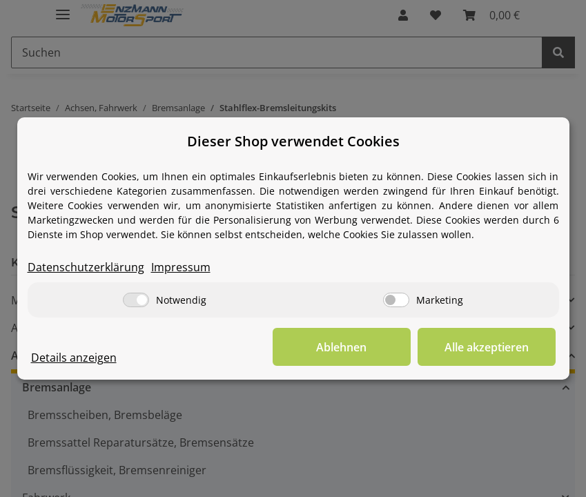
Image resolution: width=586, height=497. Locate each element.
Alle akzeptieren (487, 347)
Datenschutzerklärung (86, 267)
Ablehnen (341, 347)
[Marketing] (396, 300)
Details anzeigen (74, 357)
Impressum (181, 267)
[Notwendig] (136, 300)
